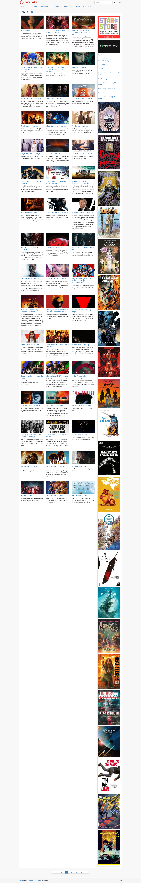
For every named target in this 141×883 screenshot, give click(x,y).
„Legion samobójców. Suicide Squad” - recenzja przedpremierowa (82, 280)
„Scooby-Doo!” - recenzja (55, 495)
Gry (52, 6)
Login (120, 2)
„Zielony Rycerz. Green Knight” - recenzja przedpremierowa (57, 311)
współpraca (32, 880)
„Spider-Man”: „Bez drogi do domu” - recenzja (56, 182)
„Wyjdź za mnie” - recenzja (30, 154)
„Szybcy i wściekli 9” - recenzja (57, 376)
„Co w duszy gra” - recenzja (56, 126)
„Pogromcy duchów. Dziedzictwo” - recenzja (80, 182)
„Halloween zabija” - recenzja (31, 212)
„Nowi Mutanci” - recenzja (55, 466)
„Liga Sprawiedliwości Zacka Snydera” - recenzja (31, 436)
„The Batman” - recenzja (29, 126)
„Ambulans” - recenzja (54, 98)
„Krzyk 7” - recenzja (103, 69)
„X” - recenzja (25, 30)
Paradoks (77, 6)
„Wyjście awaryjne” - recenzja (106, 55)
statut (26, 880)
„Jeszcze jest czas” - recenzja (82, 154)
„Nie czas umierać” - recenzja (82, 212)
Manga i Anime (68, 6)
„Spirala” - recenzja (79, 376)
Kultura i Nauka (87, 6)
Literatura (23, 6)
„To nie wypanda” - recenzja (82, 98)
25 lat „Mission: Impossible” (81, 405)
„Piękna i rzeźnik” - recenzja (56, 279)
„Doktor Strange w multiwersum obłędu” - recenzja (57, 31)
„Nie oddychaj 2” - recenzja (30, 279)
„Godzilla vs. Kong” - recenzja (56, 405)
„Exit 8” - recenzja (102, 79)
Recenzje (30, 12)
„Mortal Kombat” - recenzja (30, 405)
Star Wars (58, 6)
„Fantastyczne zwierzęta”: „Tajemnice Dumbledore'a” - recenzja (82, 32)
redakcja (21, 880)
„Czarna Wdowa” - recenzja (30, 345)
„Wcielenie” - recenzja (54, 247)
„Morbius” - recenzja (79, 67)
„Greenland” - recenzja (29, 466)
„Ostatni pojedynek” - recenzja (57, 212)
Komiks (36, 6)
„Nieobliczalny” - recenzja (81, 466)
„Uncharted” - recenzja (80, 126)
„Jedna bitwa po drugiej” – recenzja (107, 89)
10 (81, 872)
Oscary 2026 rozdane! (104, 65)
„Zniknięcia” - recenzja (104, 93)
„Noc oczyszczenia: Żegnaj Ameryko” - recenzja (30, 311)
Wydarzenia (44, 6)
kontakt (39, 880)
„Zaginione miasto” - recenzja (31, 98)
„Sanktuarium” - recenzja (81, 345)
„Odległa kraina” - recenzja (81, 495)
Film (30, 6)
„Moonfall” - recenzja (53, 154)
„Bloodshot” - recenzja (28, 495)
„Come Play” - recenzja (80, 435)
